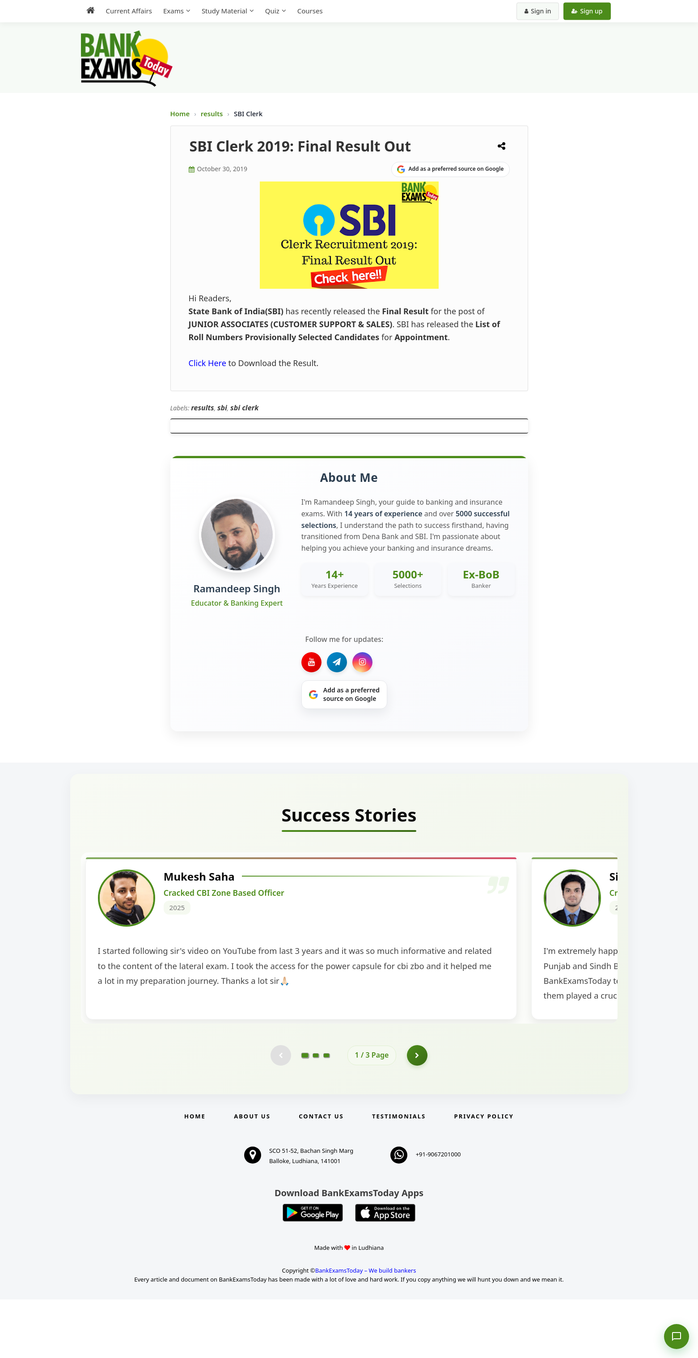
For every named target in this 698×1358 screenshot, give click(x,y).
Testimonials (399, 1174)
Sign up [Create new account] (586, 11)
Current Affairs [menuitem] (129, 10)
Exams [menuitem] (173, 10)
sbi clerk (244, 408)
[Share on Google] (450, 169)
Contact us (321, 1174)
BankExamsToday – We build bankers (365, 1328)
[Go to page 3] (326, 1112)
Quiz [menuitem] (272, 10)
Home (180, 113)
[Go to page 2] (316, 1112)
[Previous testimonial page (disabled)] (280, 1112)
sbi (222, 408)
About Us (252, 1174)
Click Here (207, 363)
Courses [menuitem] (310, 10)
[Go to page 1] (305, 1112)
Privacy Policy (484, 1174)
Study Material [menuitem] (224, 10)
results (213, 113)
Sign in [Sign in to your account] (538, 11)
